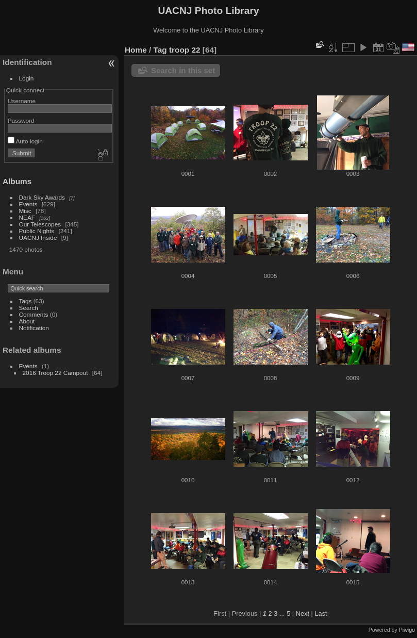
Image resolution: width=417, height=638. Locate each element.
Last (320, 613)
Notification (34, 327)
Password (21, 120)
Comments (33, 314)
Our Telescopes (40, 224)
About (27, 321)
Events (28, 204)
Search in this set (183, 70)
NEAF (27, 217)
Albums (17, 181)
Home (136, 49)
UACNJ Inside (38, 237)
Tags (25, 301)
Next (302, 613)
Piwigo (407, 630)
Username (22, 100)
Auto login (25, 141)
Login (26, 78)
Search (28, 307)
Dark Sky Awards (42, 197)
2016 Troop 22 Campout (55, 372)
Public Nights (37, 230)
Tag (160, 49)
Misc (25, 210)
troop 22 (185, 49)
